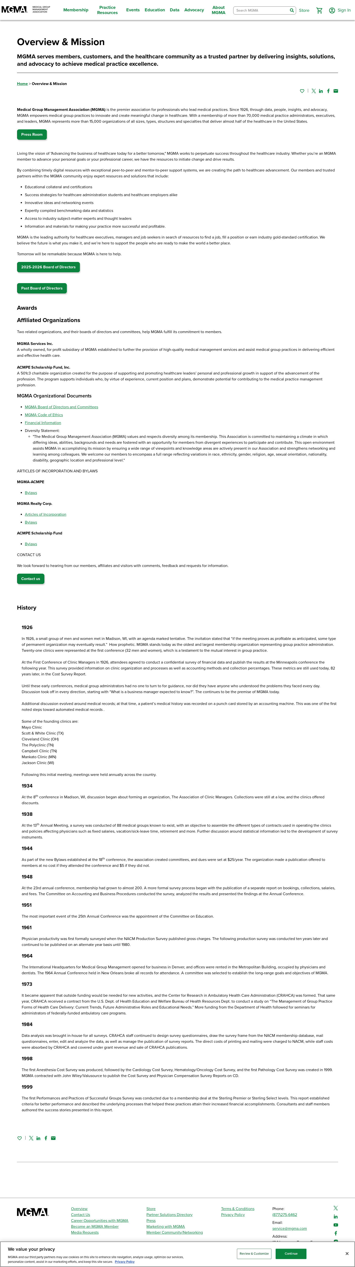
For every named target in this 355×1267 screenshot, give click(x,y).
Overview (79, 1208)
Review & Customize (254, 1254)
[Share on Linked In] (321, 91)
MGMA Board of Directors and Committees (61, 407)
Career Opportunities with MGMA (99, 1220)
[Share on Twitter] (314, 91)
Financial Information (43, 422)
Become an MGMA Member (95, 1226)
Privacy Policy (233, 1214)
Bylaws (31, 492)
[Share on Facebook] (328, 91)
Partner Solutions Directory (169, 1214)
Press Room (32, 134)
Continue (291, 1254)
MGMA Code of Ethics (44, 414)
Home (22, 83)
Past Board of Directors (42, 288)
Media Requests (85, 1232)
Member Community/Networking (174, 1232)
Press (151, 1220)
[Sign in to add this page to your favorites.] (302, 90)
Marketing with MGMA (165, 1226)
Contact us (30, 578)
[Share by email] (336, 91)
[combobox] (260, 10)
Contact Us (80, 1214)
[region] (177, 1254)
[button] (319, 11)
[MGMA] (26, 10)
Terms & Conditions (237, 1208)
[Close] (347, 1253)
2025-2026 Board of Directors (48, 267)
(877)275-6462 (284, 1214)
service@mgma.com (289, 1228)
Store (151, 1208)
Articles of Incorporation (45, 514)
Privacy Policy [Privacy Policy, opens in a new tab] (125, 1262)
